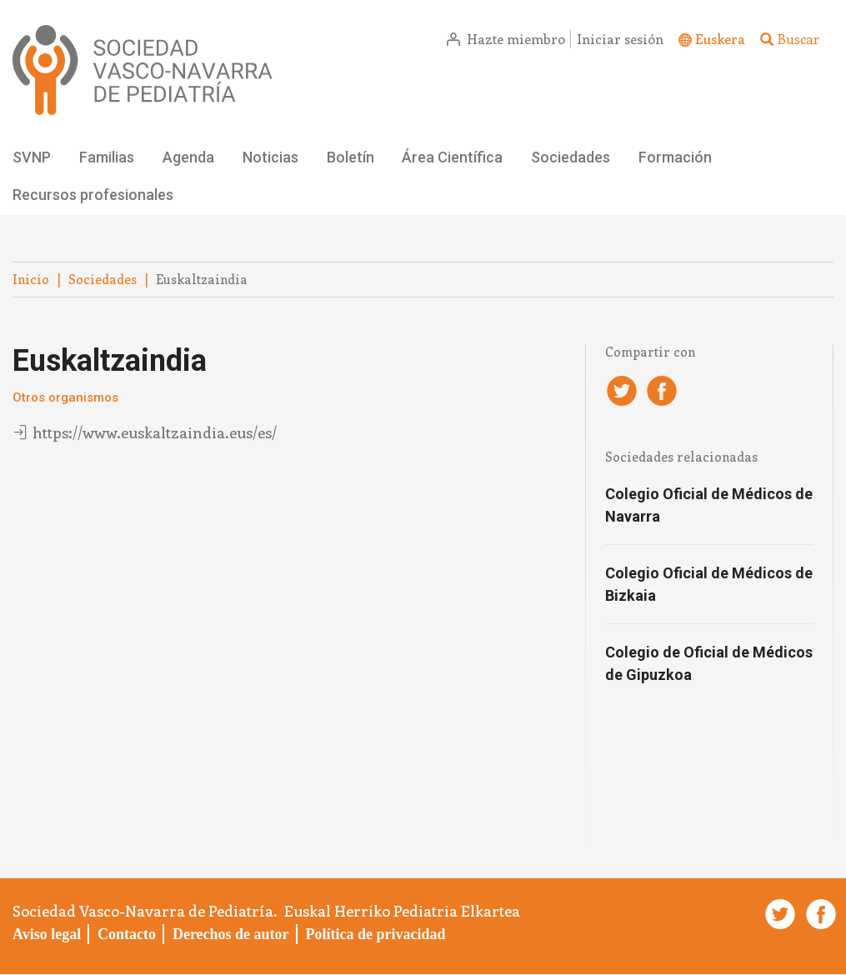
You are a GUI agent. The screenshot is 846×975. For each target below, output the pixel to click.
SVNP (32, 157)
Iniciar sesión (620, 39)
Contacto (127, 934)
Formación (675, 157)
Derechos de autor (231, 934)
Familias (106, 157)
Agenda (188, 157)
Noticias (270, 157)
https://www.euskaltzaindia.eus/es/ (155, 432)
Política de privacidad (375, 934)
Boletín (350, 157)
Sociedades (570, 157)
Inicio (31, 279)
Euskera (720, 39)
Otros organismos (65, 397)
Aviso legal (47, 934)
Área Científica (452, 157)
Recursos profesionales (93, 194)
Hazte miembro (516, 39)
